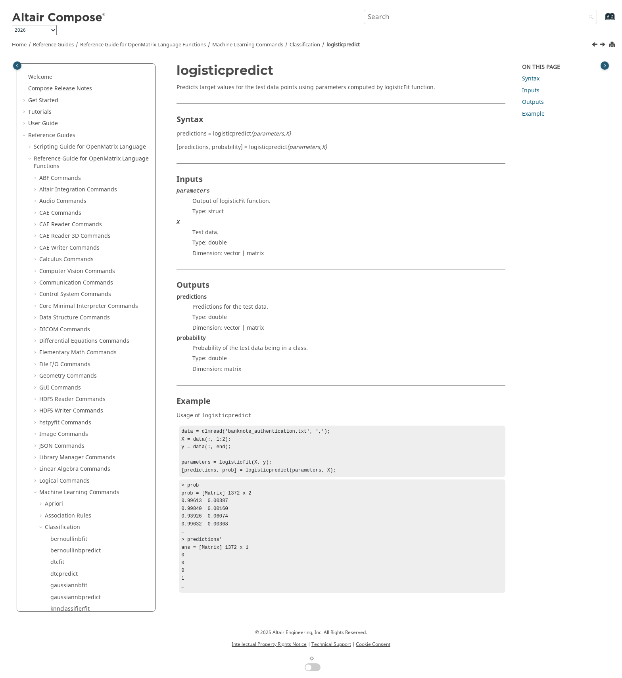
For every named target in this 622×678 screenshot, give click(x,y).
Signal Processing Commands (78, 422)
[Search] (589, 17)
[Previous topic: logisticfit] (595, 45)
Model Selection (66, 340)
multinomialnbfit (72, 189)
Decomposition (64, 294)
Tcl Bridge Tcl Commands (73, 503)
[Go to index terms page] (601, 20)
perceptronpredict (74, 224)
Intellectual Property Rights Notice (269, 644)
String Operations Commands (79, 457)
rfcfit (56, 235)
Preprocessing (64, 352)
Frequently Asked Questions (65, 596)
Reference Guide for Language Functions (143, 44)
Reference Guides (53, 44)
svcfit (57, 259)
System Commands (64, 468)
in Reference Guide (82, 562)
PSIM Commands (61, 399)
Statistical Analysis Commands (79, 445)
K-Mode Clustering (70, 329)
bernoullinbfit (68, 73)
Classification (305, 44)
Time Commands (61, 515)
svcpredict (64, 270)
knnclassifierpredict (76, 154)
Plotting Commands (65, 387)
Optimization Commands (72, 375)
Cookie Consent (373, 644)
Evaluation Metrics (69, 317)
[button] (47, 73)
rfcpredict (63, 247)
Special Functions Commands (78, 434)
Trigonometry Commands (73, 527)
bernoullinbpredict (75, 84)
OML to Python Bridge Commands (84, 538)
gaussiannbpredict (75, 131)
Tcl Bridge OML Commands (75, 492)
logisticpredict (343, 44)
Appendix (41, 585)
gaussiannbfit (68, 119)
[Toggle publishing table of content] (17, 65)
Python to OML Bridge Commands (84, 550)
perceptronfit (68, 212)
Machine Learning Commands (247, 44)
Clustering (59, 282)
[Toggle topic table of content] (605, 65)
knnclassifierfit (70, 142)
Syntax (530, 78)
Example (533, 114)
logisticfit (62, 166)
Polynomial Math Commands (77, 410)
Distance (56, 305)
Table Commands (62, 480)
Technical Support (331, 644)
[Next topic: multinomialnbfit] (603, 45)
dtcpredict (64, 107)
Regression (60, 363)
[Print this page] (613, 45)
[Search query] (480, 17)
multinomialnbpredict (79, 201)
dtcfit (57, 96)
